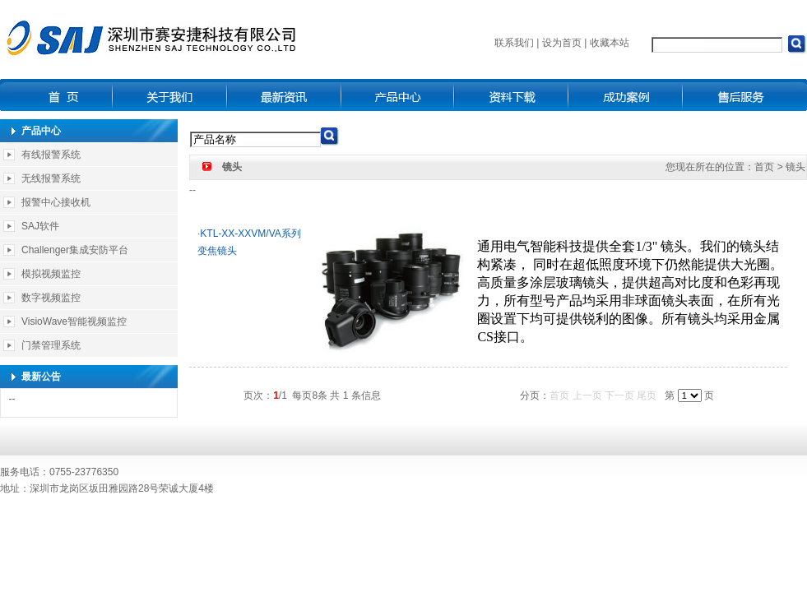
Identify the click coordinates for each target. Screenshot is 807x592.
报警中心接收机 (55, 202)
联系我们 (514, 43)
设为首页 (562, 43)
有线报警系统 (51, 154)
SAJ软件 (40, 226)
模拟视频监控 (51, 274)
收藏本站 (609, 43)
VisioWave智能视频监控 (74, 321)
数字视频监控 (51, 297)
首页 (764, 167)
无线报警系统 (51, 178)
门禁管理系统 (51, 345)
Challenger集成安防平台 (74, 250)
